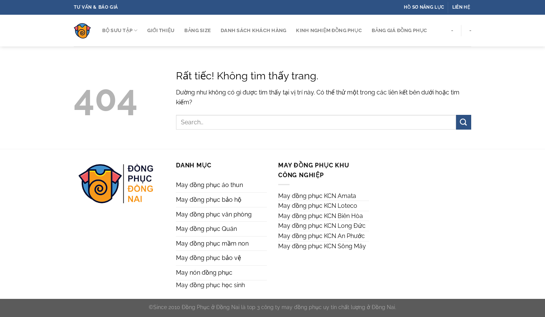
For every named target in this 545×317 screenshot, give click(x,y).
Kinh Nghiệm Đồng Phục (328, 30)
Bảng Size (197, 30)
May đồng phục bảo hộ (208, 199)
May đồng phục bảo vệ (208, 257)
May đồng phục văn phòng (214, 214)
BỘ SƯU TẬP (119, 30)
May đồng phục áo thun (209, 185)
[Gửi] (463, 122)
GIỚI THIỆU (160, 30)
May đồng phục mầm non (212, 243)
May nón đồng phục (204, 272)
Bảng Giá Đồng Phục (399, 30)
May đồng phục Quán (206, 228)
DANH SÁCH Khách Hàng (253, 30)
